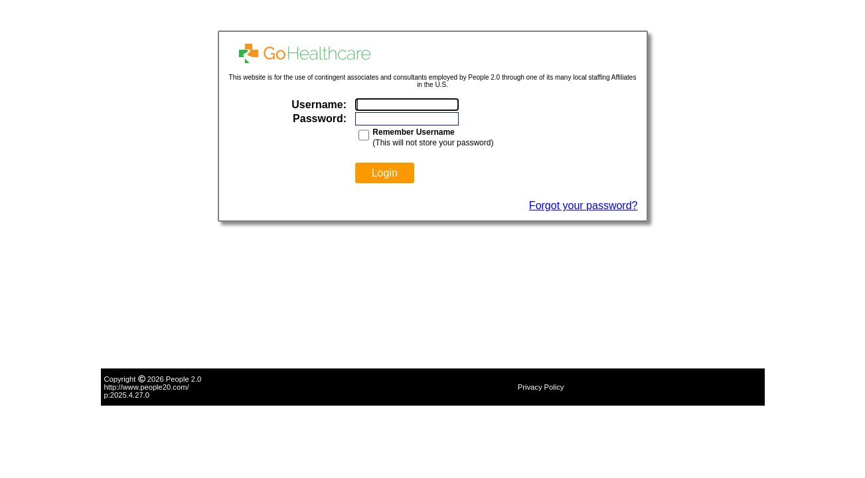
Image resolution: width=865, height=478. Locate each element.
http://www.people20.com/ (146, 387)
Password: (320, 118)
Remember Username (413, 132)
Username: (319, 104)
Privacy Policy (541, 387)
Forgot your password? (583, 205)
